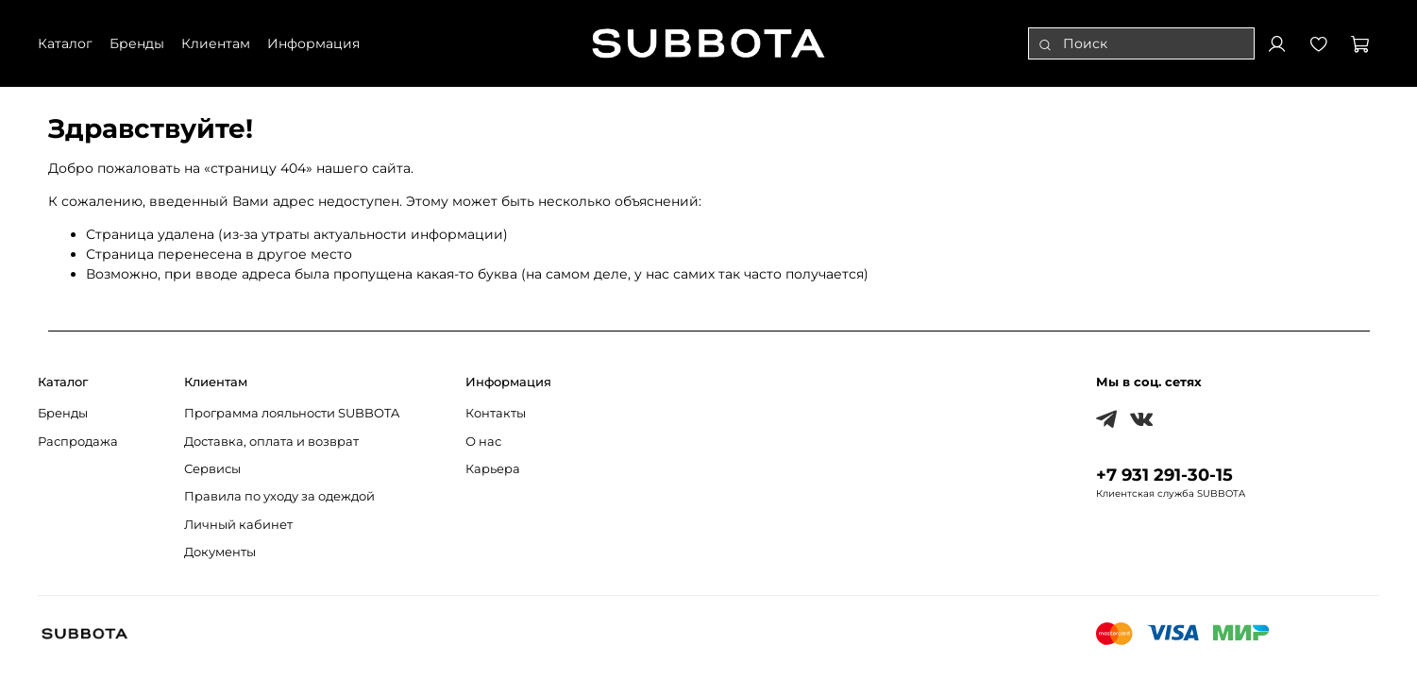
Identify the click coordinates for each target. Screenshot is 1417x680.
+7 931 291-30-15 (1164, 474)
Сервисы (212, 469)
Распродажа (78, 441)
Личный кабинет (238, 525)
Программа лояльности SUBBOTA (291, 413)
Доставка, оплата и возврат (271, 441)
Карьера (492, 469)
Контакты (495, 413)
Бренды (63, 413)
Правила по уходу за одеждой (279, 496)
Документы (220, 552)
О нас (483, 441)
